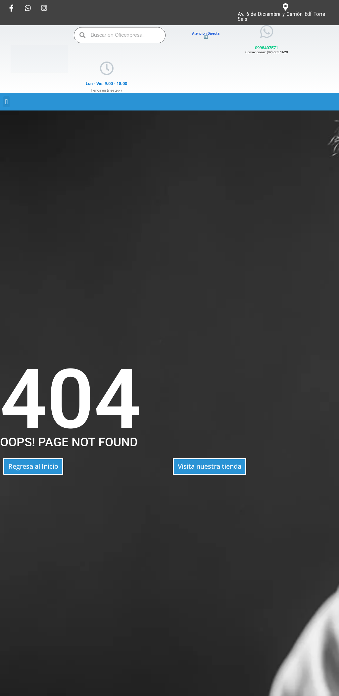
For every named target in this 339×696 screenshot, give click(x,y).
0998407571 (266, 47)
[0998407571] (266, 31)
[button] (6, 101)
